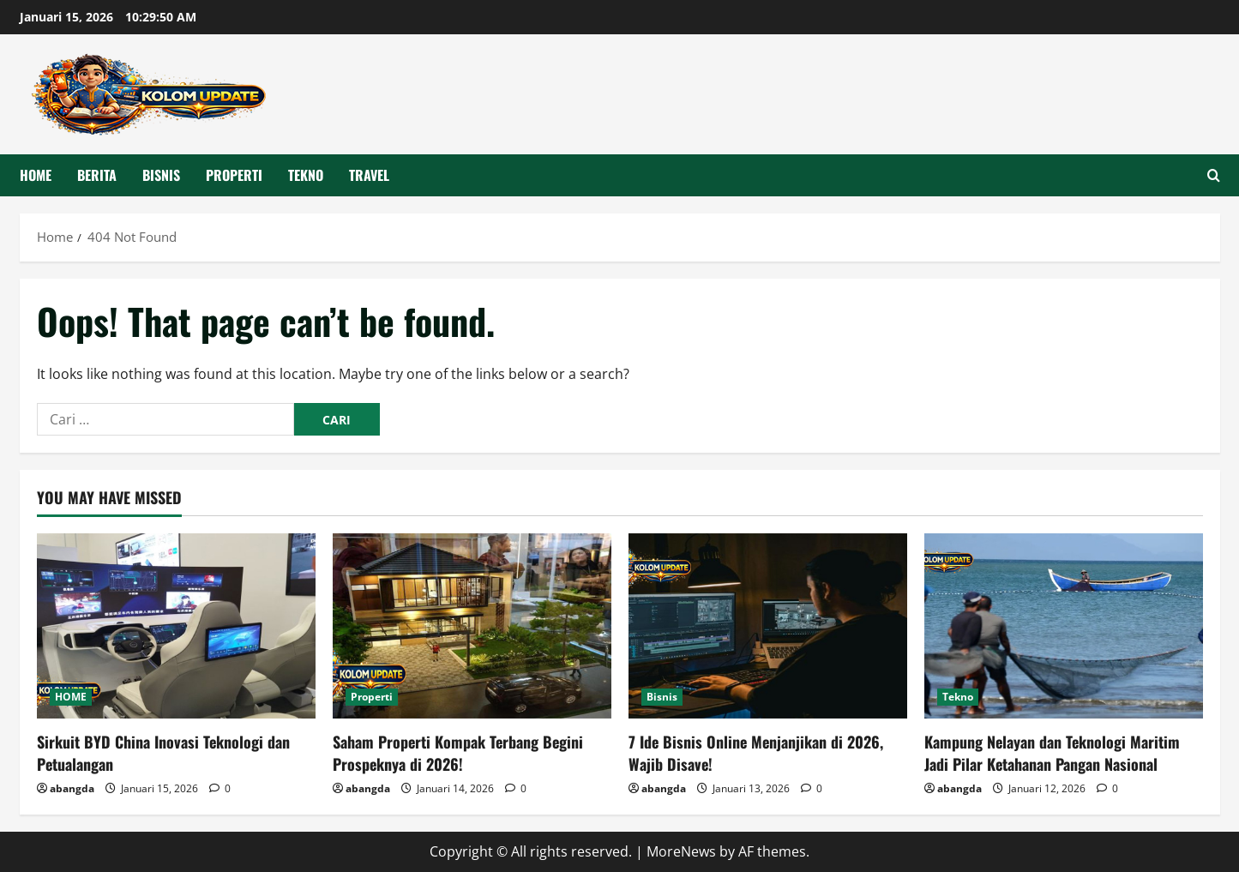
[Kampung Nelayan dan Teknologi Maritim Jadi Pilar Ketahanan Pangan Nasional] (1063, 626)
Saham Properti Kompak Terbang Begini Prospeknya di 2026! (458, 752)
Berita (97, 175)
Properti (234, 175)
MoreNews (681, 851)
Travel (369, 175)
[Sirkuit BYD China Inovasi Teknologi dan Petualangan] (176, 626)
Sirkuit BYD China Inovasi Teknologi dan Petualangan (163, 752)
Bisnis (161, 175)
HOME (35, 175)
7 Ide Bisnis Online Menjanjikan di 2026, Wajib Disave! (756, 752)
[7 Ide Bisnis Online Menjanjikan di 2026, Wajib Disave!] (768, 626)
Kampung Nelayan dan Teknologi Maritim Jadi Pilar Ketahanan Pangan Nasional (1052, 752)
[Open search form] (1213, 175)
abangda (72, 788)
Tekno (305, 175)
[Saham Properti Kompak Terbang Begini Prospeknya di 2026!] (472, 626)
